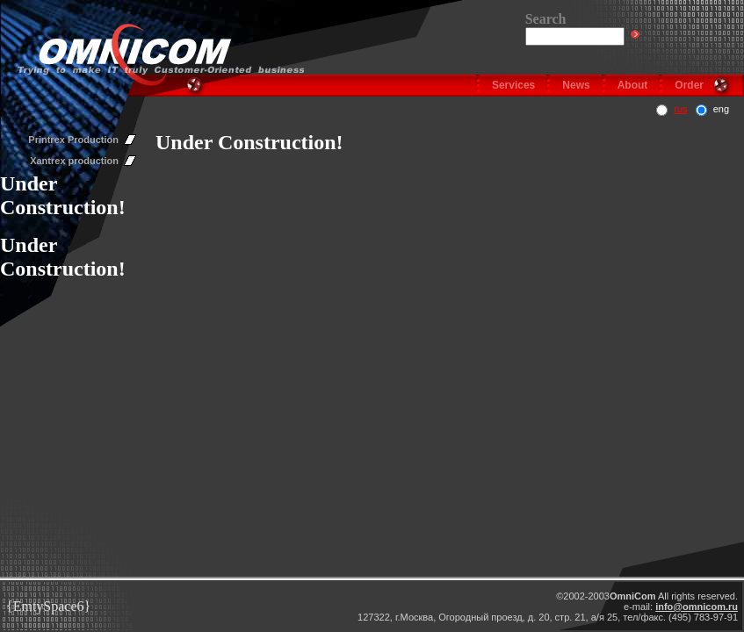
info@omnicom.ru (696, 606)
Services (513, 85)
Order (689, 85)
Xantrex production (74, 160)
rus (680, 109)
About (633, 85)
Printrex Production (73, 139)
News (575, 85)
